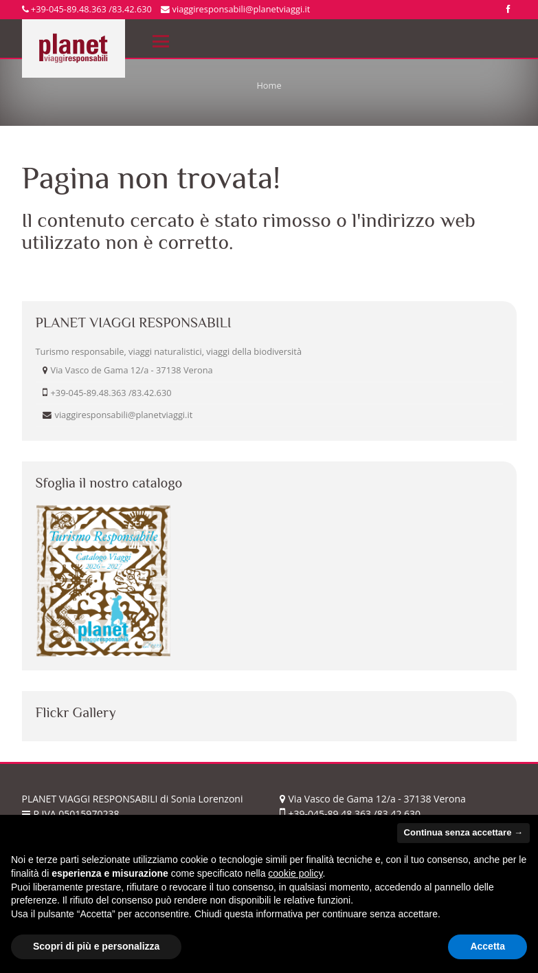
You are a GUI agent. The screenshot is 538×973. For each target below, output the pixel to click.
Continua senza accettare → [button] (463, 832)
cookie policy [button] (295, 873)
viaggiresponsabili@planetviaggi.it (235, 9)
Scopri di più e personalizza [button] (96, 946)
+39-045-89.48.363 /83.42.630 (87, 9)
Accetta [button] (487, 946)
